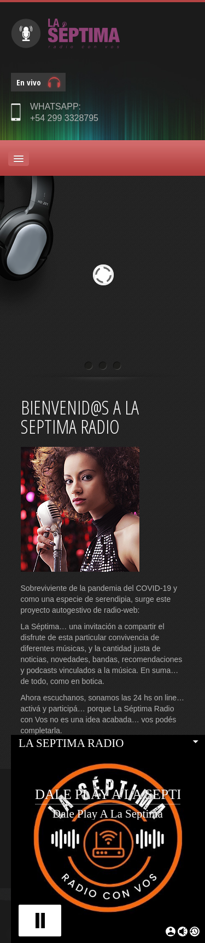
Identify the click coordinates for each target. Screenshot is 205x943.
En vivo (28, 82)
